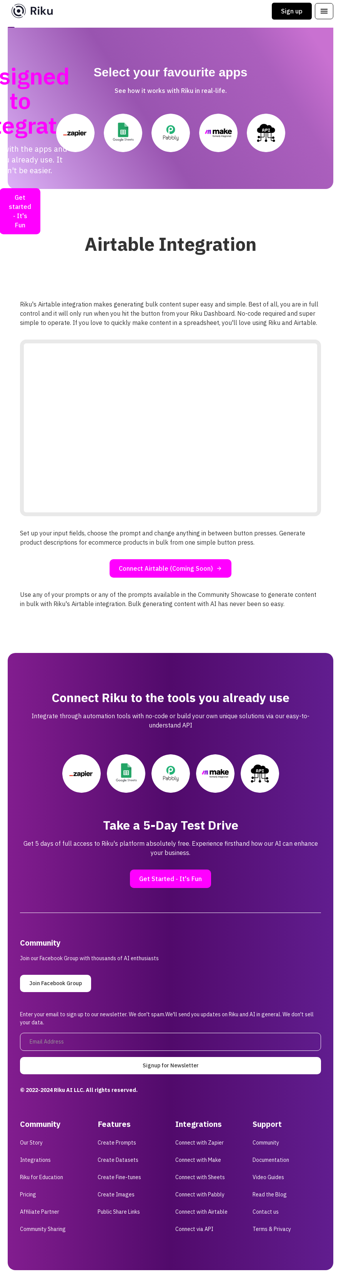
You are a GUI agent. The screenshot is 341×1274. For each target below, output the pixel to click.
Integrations (35, 1159)
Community (266, 1142)
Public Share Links (119, 1211)
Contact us (266, 1211)
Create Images (116, 1194)
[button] (324, 11)
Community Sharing (43, 1229)
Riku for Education (41, 1177)
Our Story (31, 1142)
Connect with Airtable (201, 1211)
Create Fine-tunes (119, 1177)
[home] (32, 11)
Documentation (271, 1159)
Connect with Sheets (200, 1177)
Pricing (28, 1194)
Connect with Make (198, 1159)
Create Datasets (118, 1159)
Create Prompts (117, 1142)
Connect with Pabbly (200, 1194)
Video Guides (268, 1177)
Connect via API (194, 1229)
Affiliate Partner (39, 1211)
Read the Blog (270, 1194)
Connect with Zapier (199, 1142)
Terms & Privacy (272, 1229)
